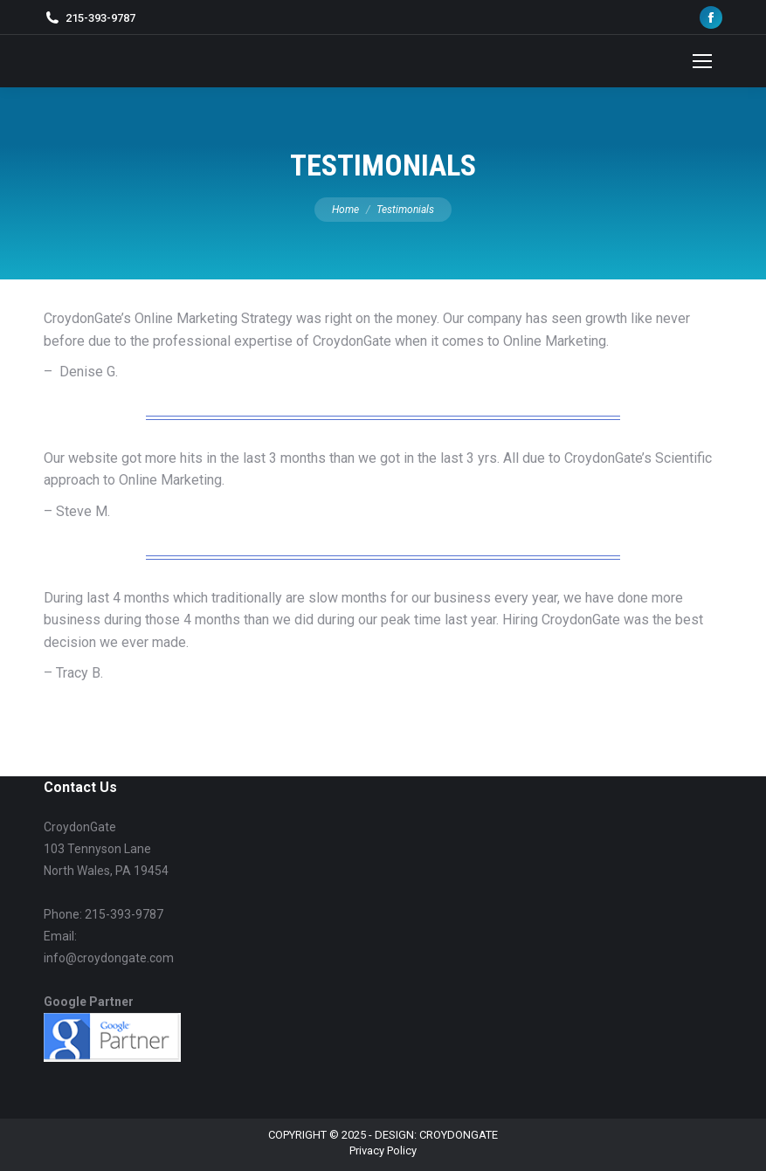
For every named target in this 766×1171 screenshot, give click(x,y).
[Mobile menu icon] (702, 61)
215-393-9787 (100, 17)
